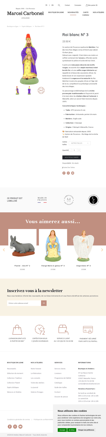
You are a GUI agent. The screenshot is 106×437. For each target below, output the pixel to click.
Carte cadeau (85, 13)
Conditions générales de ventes (18, 419)
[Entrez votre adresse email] (24, 303)
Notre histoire (36, 369)
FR (46, 5)
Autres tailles (64, 143)
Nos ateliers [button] (98, 12)
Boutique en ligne (12, 26)
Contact (67, 5)
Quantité (65, 150)
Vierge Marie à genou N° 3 (53, 266)
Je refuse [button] (72, 430)
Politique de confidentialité (43, 419)
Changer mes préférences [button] (86, 430)
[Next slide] (102, 249)
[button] (58, 5)
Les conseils (35, 378)
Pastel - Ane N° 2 (22, 266)
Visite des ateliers (37, 383)
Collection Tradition (14, 378)
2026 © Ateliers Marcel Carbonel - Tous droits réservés (27, 435)
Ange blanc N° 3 (83, 266)
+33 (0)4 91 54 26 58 (65, 341)
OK (44, 303)
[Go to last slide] (4, 249)
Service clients (60, 369)
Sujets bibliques (27, 26)
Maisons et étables (14, 392)
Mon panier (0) (91, 5)
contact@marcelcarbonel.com (89, 384)
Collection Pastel (13, 383)
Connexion (78, 5)
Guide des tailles (69, 167)
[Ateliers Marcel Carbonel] (25, 13)
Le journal (34, 387)
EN (52, 5)
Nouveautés (73, 12)
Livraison (57, 373)
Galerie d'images (37, 392)
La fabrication (36, 373)
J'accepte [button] (62, 430)
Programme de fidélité (62, 378)
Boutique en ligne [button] (56, 12)
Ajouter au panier (71, 157)
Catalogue (58, 383)
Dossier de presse (61, 397)
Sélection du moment (15, 373)
